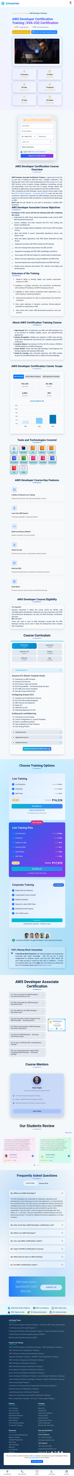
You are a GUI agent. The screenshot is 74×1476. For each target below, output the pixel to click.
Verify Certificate (44, 1423)
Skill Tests (12, 1442)
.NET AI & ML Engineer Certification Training (25, 1347)
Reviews (12, 1452)
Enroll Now (37, 806)
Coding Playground (16, 1440)
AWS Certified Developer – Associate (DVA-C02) (31, 193)
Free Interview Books (16, 1423)
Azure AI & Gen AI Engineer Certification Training (26, 1373)
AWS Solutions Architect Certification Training (25, 1366)
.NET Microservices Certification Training (23, 1350)
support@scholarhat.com (47, 1449)
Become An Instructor (46, 1425)
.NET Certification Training (51, 1347)
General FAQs (43, 1183)
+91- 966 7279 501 (45, 1446)
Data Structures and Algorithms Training (23, 1389)
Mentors (12, 1447)
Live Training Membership (18, 1435)
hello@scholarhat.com (46, 1440)
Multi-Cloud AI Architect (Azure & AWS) (23, 1338)
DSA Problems (14, 1418)
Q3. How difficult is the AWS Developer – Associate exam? (24, 1011)
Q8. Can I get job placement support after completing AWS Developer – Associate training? (25, 1052)
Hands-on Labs (14, 1413)
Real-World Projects (16, 1415)
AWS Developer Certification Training (22, 1363)
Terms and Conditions (38, 152)
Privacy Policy (43, 1415)
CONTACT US (51, 1287)
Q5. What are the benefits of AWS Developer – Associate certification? (26, 1027)
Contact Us (37, 920)
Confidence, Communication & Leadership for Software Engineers (32, 1386)
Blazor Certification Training (54, 1379)
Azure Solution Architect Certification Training (25, 1379)
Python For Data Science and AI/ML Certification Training (29, 1395)
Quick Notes (13, 1420)
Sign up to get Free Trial (37, 810)
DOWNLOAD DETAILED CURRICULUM (37, 749)
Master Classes (14, 1437)
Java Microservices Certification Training (23, 1392)
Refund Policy (46, 965)
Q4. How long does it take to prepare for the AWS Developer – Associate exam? (25, 1019)
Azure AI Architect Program (54, 1331)
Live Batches (13, 1450)
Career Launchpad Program (19, 1382)
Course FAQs (30, 1183)
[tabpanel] (37, 797)
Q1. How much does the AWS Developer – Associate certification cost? (25, 995)
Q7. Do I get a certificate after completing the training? (26, 1043)
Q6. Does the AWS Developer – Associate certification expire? (25, 1035)
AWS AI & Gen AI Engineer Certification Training (26, 1360)
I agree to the (34, 152)
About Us (41, 1408)
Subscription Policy (45, 1420)
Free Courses (13, 1411)
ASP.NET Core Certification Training (44, 1357)
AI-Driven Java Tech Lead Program (22, 1328)
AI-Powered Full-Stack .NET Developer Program (26, 1331)
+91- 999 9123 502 (45, 1437)
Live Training (13, 1408)
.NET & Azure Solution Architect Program (23, 1325)
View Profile (37, 1111)
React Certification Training (18, 1399)
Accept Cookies (37, 1461)
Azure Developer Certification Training (22, 1376)
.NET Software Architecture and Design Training (26, 1354)
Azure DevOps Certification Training (51, 1376)
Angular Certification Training (19, 1357)
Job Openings (14, 1445)
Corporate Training (15, 1425)
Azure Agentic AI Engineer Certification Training (26, 1370)
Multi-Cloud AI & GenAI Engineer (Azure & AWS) (27, 1334)
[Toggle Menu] (37, 1471)
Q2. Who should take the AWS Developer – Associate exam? (25, 1003)
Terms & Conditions (45, 1413)
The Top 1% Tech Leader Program (42, 1399)
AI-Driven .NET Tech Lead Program (52, 1325)
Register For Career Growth (37, 156)
